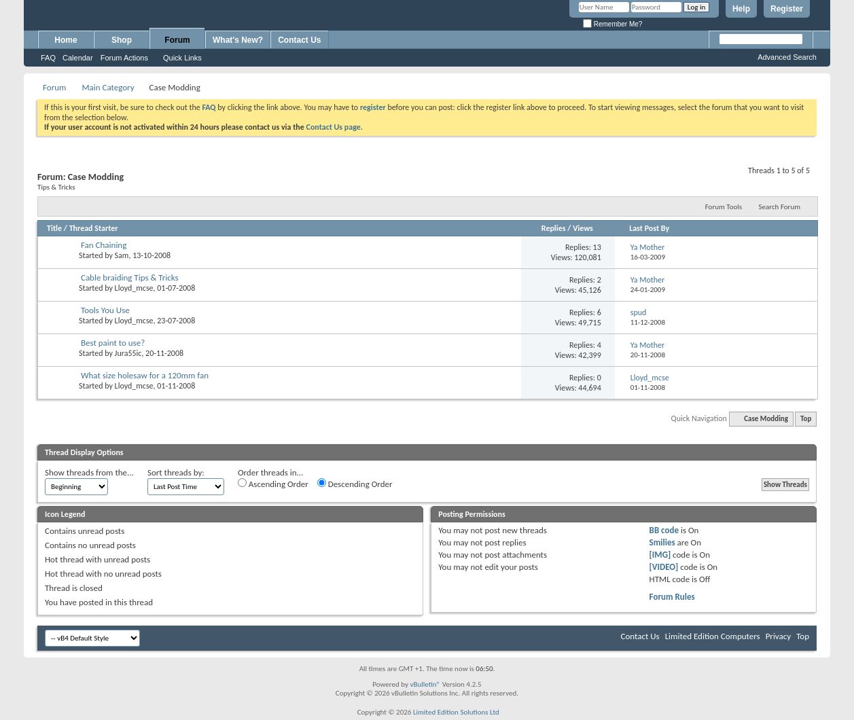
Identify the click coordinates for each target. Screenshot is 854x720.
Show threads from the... (89, 472)
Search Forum (780, 206)
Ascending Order (273, 483)
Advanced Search (787, 57)
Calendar (78, 58)
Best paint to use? (113, 343)
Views (583, 228)
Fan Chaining (103, 245)
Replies (553, 228)
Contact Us (299, 40)
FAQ (48, 58)
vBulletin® (425, 684)
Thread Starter (93, 228)
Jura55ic (128, 353)
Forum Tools (723, 206)
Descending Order (355, 483)
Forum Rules (672, 597)
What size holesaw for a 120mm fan (145, 375)
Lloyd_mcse (134, 288)
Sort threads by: (175, 472)
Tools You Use (105, 310)
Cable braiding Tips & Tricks (130, 277)
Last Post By (649, 228)
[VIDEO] (664, 567)
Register (786, 9)
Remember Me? (612, 24)
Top (805, 418)
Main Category (108, 87)
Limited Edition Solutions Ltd (456, 712)
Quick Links (182, 58)
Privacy (778, 636)
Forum (177, 40)
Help (741, 9)
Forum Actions (124, 58)
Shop (121, 40)
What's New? (238, 40)
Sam (122, 255)
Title (54, 228)
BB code (664, 530)
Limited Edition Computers (712, 636)
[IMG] (660, 555)
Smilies (662, 542)
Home (65, 40)
